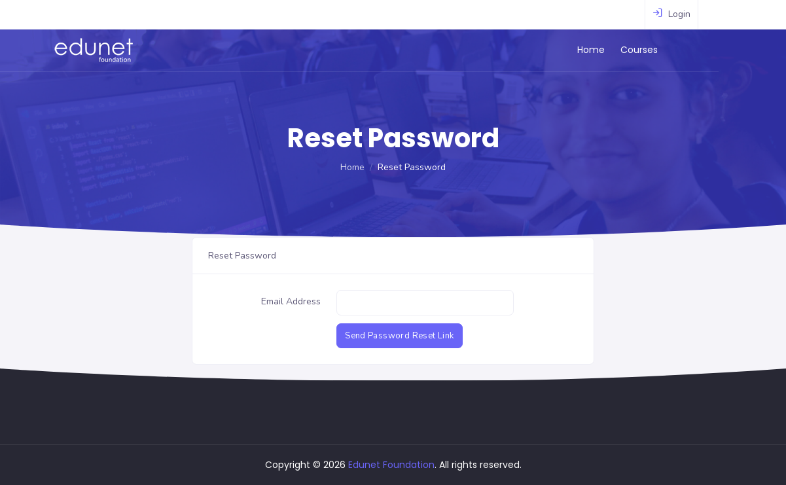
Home (625, 49)
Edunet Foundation (391, 464)
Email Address (291, 301)
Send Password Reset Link (399, 336)
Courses (673, 49)
